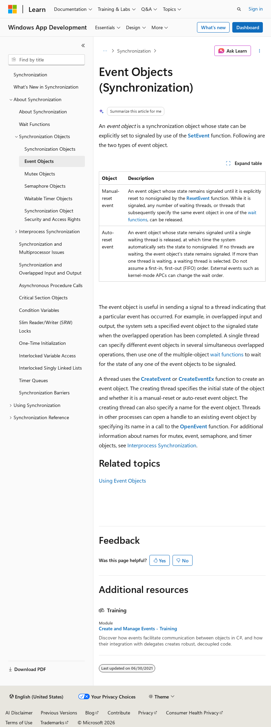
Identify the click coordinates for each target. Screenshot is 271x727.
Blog (89, 712)
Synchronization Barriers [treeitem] (44, 392)
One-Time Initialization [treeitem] (42, 343)
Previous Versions (59, 712)
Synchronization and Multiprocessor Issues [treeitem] (41, 248)
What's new (213, 27)
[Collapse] (83, 45)
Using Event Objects (122, 480)
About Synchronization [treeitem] (43, 111)
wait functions (226, 354)
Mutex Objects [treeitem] (39, 173)
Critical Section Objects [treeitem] (43, 297)
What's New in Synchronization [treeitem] (46, 86)
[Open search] (239, 9)
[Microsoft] (12, 9)
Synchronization (134, 51)
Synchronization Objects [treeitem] (49, 149)
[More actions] (260, 50)
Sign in (256, 8)
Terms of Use (18, 722)
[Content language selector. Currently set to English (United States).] (36, 696)
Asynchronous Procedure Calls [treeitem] (51, 285)
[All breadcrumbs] (105, 50)
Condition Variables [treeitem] (39, 310)
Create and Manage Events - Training (138, 629)
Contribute (119, 712)
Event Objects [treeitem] (39, 161)
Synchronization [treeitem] (30, 74)
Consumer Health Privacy (192, 712)
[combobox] (46, 59)
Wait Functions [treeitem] (34, 124)
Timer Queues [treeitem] (33, 380)
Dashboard (247, 27)
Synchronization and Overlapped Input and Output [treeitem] (50, 268)
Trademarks (52, 722)
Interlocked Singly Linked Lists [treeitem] (50, 368)
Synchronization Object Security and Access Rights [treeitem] (52, 214)
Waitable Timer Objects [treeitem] (48, 198)
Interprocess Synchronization (161, 445)
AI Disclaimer (19, 712)
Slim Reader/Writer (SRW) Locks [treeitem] (45, 326)
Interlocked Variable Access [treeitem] (47, 355)
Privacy (145, 712)
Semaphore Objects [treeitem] (45, 186)
